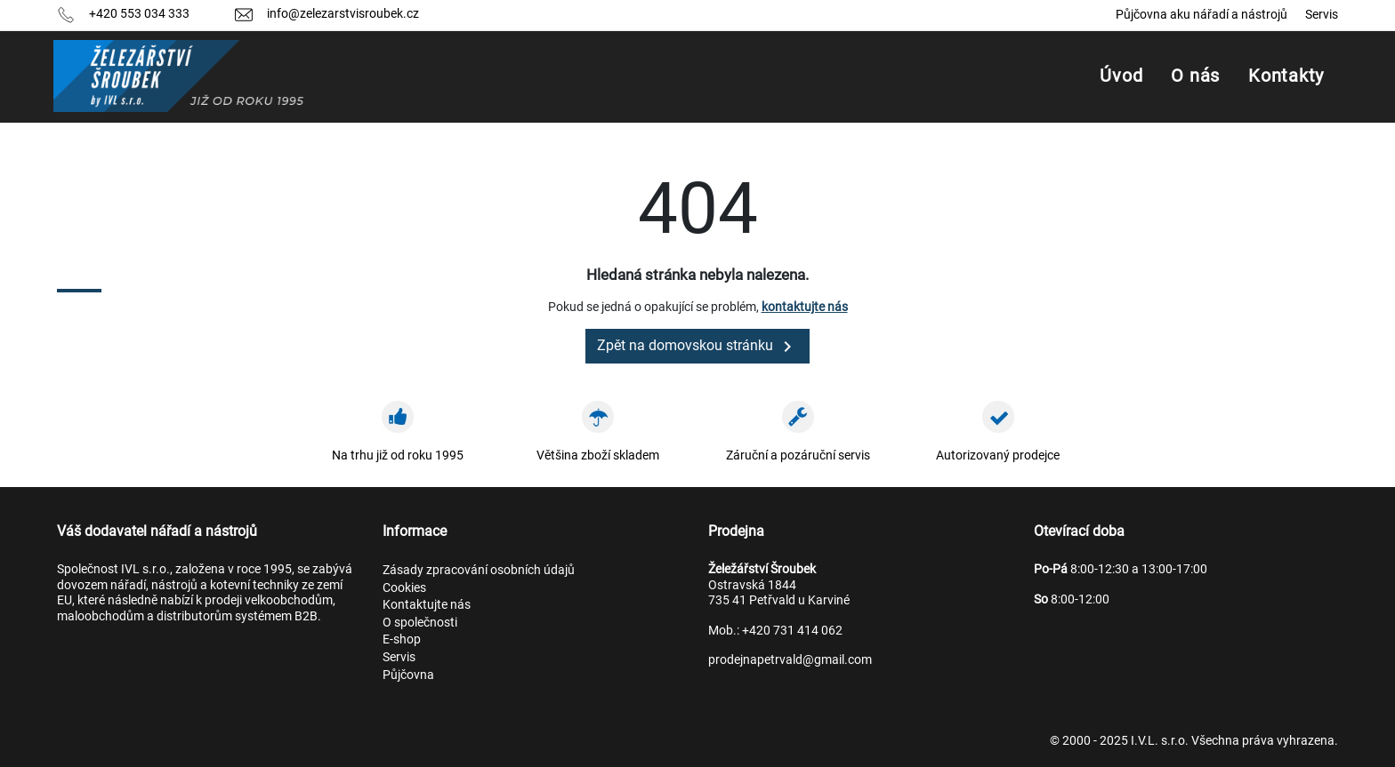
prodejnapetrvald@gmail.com (790, 659)
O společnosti (420, 622)
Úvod (1121, 75)
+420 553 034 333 (139, 13)
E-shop (402, 639)
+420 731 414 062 (792, 630)
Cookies (404, 587)
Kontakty (1286, 75)
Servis (1321, 14)
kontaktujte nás (805, 307)
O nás (1195, 75)
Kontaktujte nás (427, 604)
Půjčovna (408, 674)
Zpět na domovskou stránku (697, 346)
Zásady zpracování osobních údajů (479, 570)
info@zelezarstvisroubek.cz (343, 13)
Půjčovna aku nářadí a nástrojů (1201, 14)
